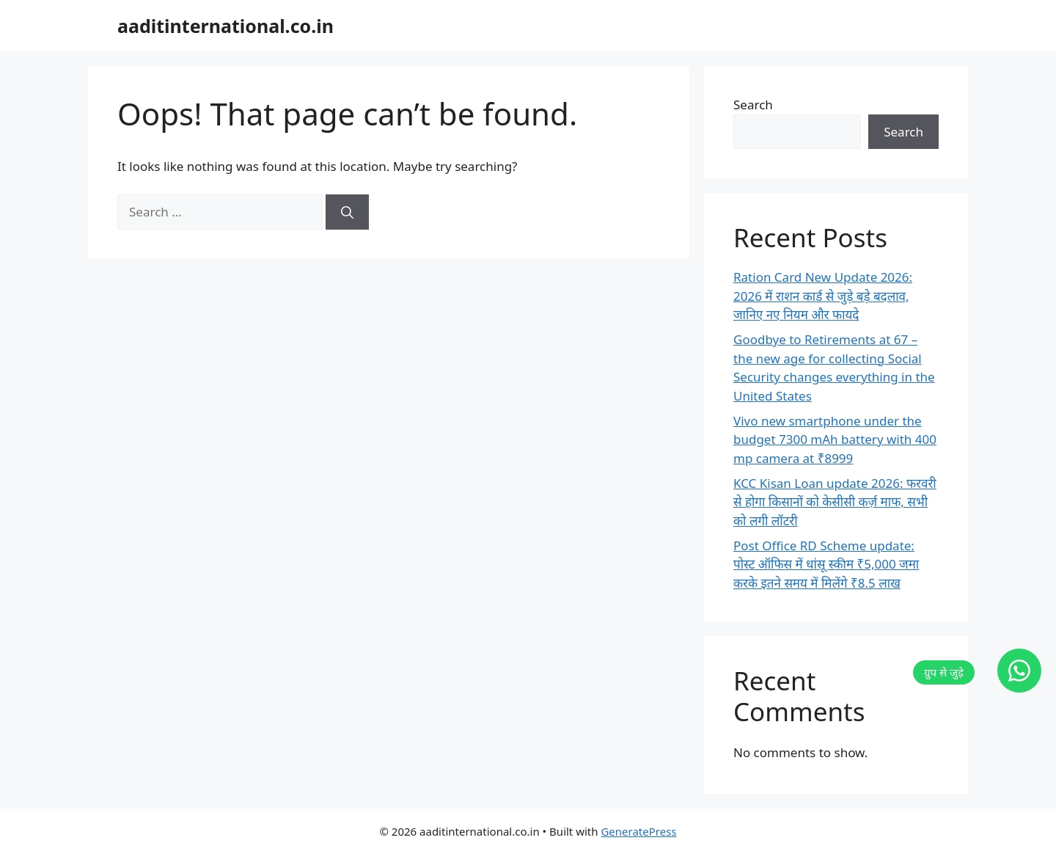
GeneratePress (638, 831)
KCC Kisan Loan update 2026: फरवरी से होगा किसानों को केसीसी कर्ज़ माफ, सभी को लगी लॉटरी (834, 502)
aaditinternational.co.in (225, 25)
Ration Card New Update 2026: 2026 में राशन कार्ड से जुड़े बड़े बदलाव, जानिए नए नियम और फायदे (822, 296)
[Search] (347, 212)
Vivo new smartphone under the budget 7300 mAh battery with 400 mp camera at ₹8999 (834, 439)
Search (753, 104)
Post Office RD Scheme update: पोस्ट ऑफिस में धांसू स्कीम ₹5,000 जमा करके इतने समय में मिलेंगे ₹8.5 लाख (826, 564)
